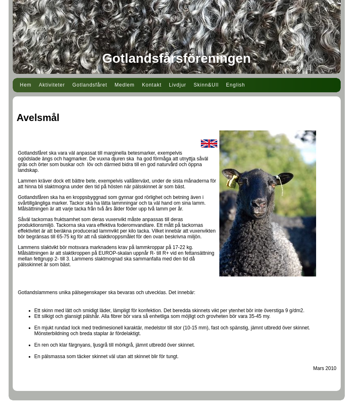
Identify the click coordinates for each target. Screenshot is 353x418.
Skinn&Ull (206, 85)
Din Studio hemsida (176, 413)
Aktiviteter (52, 85)
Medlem (125, 85)
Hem (26, 85)
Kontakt (152, 85)
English (235, 85)
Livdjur (177, 85)
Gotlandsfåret (90, 85)
